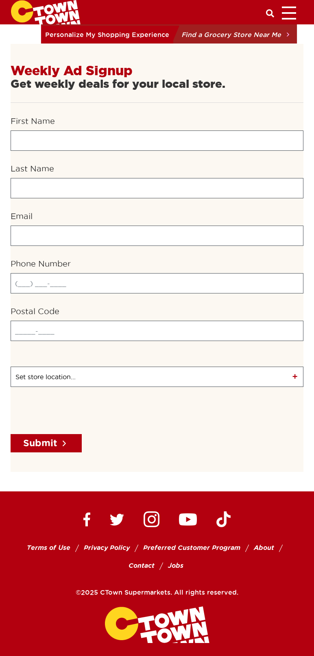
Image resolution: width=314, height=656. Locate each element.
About (264, 548)
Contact (142, 565)
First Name (33, 121)
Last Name (32, 168)
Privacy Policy (107, 548)
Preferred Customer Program (191, 548)
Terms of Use (48, 548)
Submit (40, 443)
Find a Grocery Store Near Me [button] (231, 34)
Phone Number (41, 263)
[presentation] (72, 412)
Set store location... (45, 376)
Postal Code (35, 311)
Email (22, 216)
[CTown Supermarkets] (46, 11)
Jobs (175, 565)
